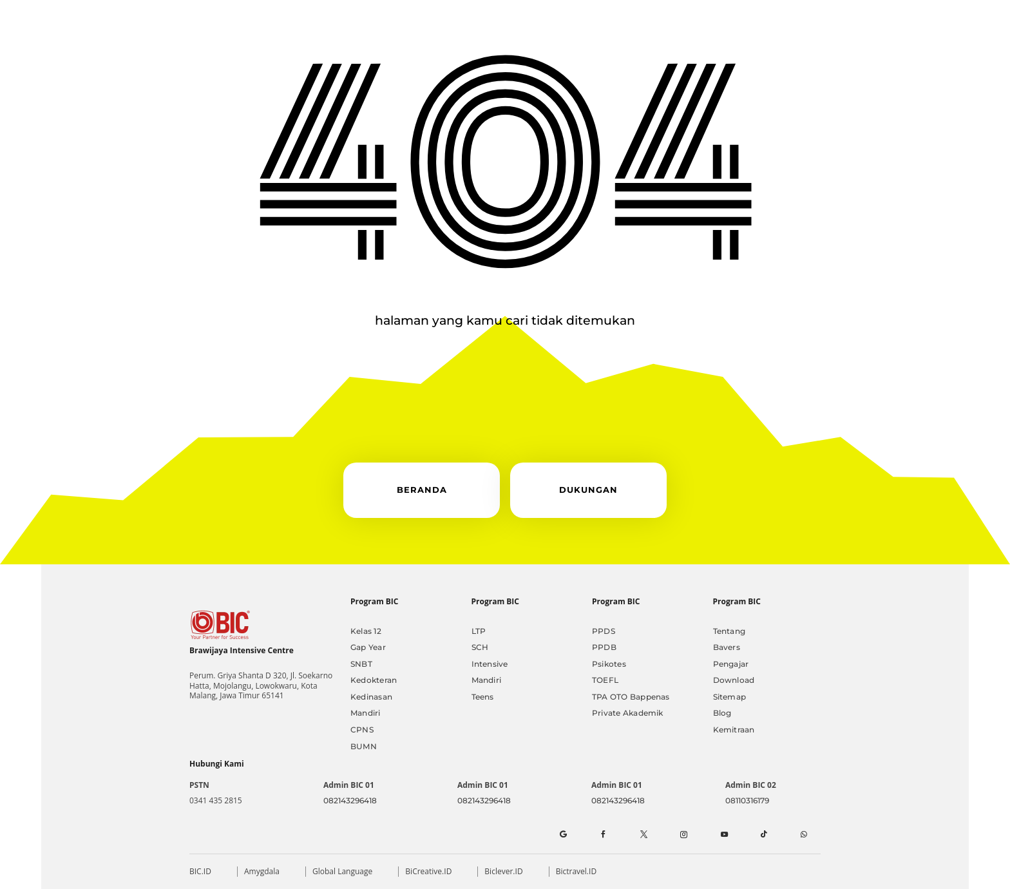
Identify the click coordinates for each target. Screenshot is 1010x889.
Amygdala (262, 871)
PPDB (604, 647)
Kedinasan (371, 697)
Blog (722, 713)
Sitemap (730, 697)
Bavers (726, 647)
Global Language (342, 871)
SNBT (361, 664)
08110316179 (747, 800)
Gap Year (368, 647)
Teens (483, 697)
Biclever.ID (503, 871)
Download (734, 680)
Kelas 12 (365, 631)
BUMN (363, 746)
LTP (479, 631)
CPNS (362, 729)
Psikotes (609, 664)
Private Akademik (627, 713)
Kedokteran (373, 680)
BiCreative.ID (428, 871)
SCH (480, 647)
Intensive (490, 664)
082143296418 (350, 800)
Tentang (729, 631)
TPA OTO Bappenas (631, 697)
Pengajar (731, 664)
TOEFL (605, 680)
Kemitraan (734, 729)
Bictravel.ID (576, 871)
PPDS (603, 631)
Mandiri (365, 713)
